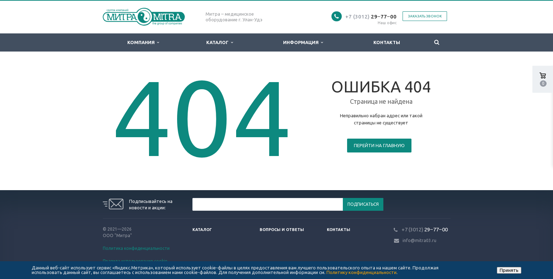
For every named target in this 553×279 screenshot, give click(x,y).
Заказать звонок (425, 16)
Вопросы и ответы (282, 229)
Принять (509, 270)
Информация (303, 42)
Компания (143, 42)
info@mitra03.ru (419, 240)
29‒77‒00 (371, 17)
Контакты (386, 42)
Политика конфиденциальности (136, 248)
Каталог (219, 42)
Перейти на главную (379, 145)
